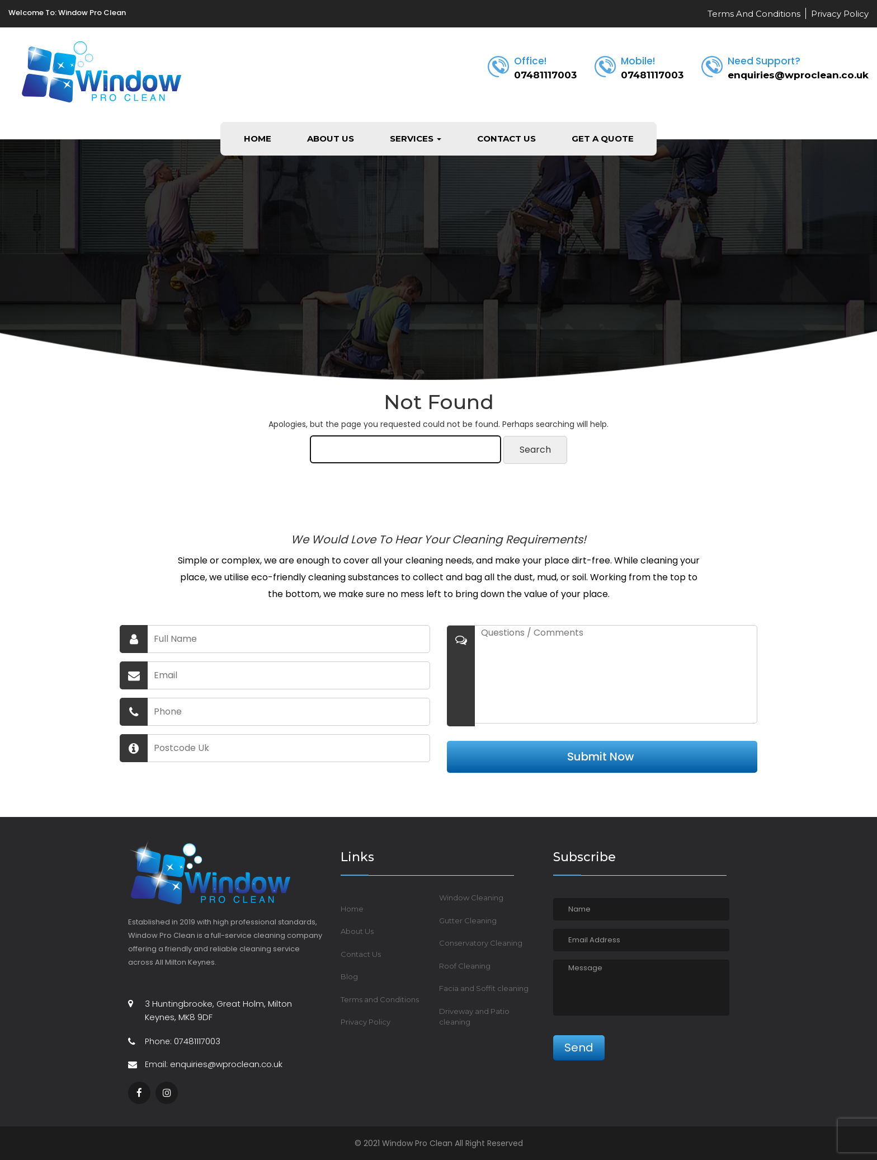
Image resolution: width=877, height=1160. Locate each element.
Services (415, 138)
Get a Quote (603, 138)
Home (257, 138)
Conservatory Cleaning (480, 942)
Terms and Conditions (380, 999)
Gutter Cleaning (468, 920)
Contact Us (506, 138)
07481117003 (545, 75)
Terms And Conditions (754, 13)
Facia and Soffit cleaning (484, 988)
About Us (330, 138)
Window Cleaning (471, 897)
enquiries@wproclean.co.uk (798, 75)
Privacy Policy (840, 13)
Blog (349, 976)
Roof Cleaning (465, 965)
